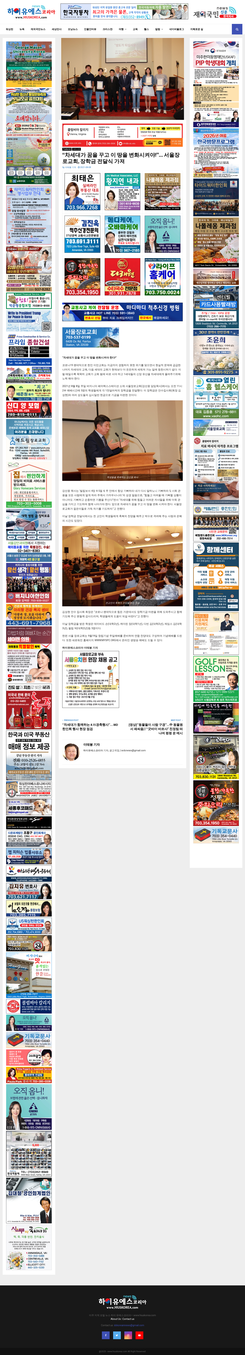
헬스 (146, 29)
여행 (121, 29)
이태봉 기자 (70, 167)
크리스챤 (107, 29)
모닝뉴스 (73, 29)
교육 (135, 29)
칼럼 (157, 29)
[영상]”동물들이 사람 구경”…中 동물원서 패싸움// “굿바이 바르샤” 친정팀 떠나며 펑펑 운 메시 (156, 729)
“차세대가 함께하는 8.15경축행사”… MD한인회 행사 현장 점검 (90, 727)
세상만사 (57, 29)
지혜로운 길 (196, 29)
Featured (67, 149)
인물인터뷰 (90, 29)
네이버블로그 (176, 29)
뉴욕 (21, 29)
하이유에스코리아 (93, 750)
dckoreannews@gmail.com (129, 1325)
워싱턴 (9, 29)
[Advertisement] (216, 852)
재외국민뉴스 (38, 29)
